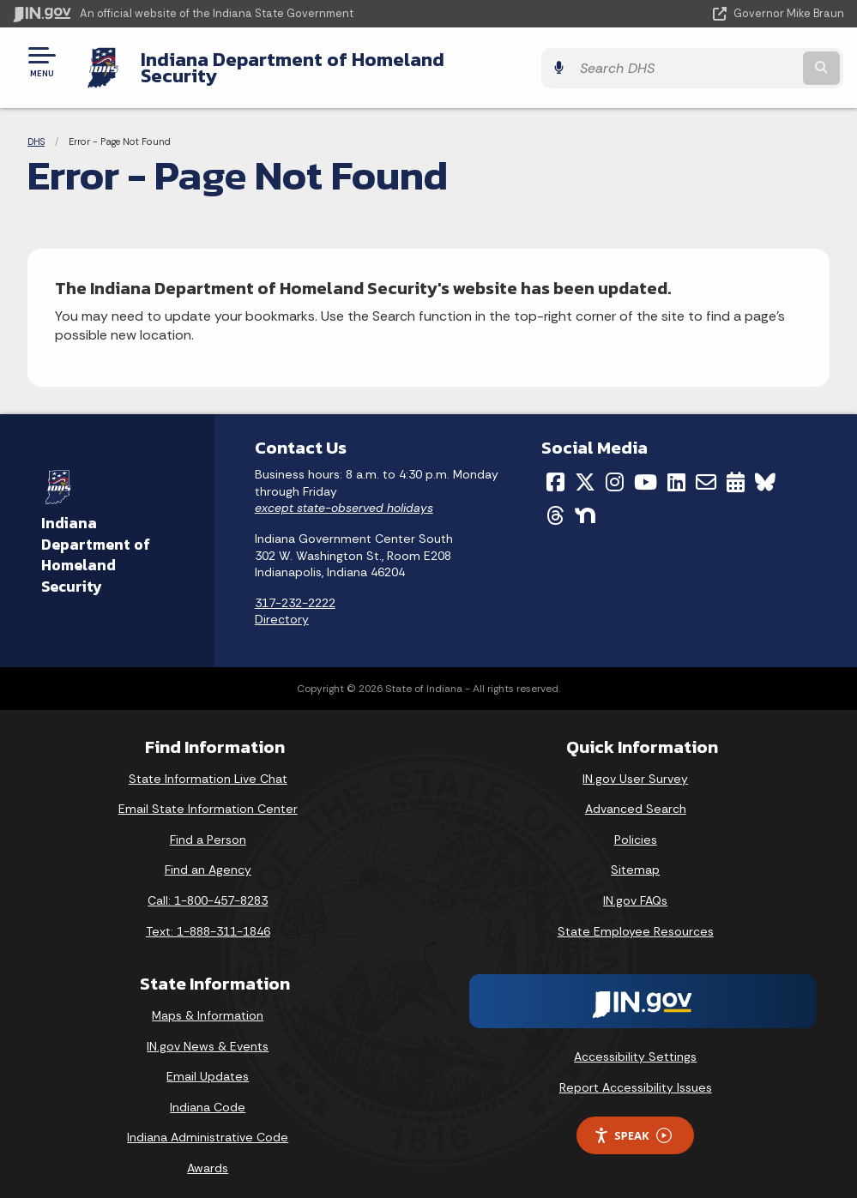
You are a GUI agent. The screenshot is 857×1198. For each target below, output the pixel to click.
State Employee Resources (636, 917)
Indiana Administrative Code (207, 1124)
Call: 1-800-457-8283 (208, 887)
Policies (635, 826)
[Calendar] (736, 469)
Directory (282, 606)
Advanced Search (635, 796)
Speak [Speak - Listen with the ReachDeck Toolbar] (632, 1122)
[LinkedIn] (676, 469)
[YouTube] (645, 469)
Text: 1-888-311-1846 (208, 917)
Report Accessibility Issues (635, 1073)
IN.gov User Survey (635, 765)
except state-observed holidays (344, 495)
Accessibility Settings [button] (635, 1043)
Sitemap (635, 856)
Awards (207, 1155)
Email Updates (207, 1063)
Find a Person (208, 826)
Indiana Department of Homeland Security (331, 60)
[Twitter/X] (585, 469)
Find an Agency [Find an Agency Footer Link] (208, 856)
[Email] (706, 469)
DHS (36, 129)
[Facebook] (555, 469)
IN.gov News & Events (208, 1032)
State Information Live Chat (208, 765)
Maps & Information (207, 1002)
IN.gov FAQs (635, 887)
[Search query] (719, 61)
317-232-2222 (295, 589)
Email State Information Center (208, 796)
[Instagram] (615, 469)
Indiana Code (207, 1093)
